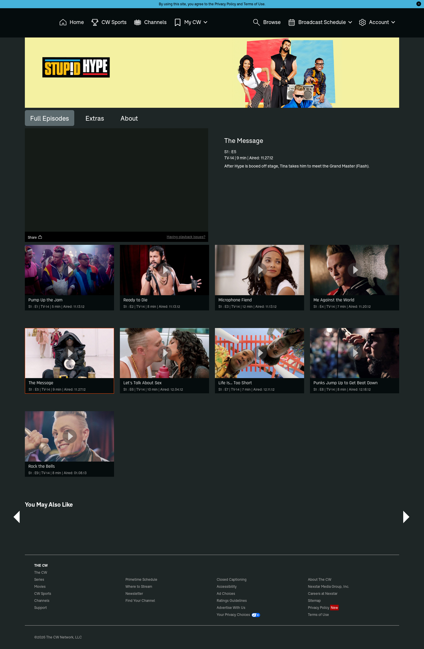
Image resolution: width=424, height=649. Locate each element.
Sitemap (314, 600)
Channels (41, 600)
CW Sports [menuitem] (109, 22)
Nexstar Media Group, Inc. (328, 586)
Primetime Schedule (141, 579)
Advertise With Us (231, 607)
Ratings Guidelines (232, 600)
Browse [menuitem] (267, 22)
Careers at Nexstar (322, 593)
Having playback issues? (186, 237)
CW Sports (42, 593)
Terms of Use (254, 4)
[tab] (49, 118)
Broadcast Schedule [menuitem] (319, 22)
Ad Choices (226, 593)
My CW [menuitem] (190, 22)
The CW (37, 20)
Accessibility (227, 586)
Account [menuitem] (376, 22)
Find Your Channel (140, 600)
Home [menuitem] (71, 22)
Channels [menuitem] (150, 22)
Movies (40, 586)
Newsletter (134, 593)
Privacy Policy (225, 4)
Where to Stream (138, 586)
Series (39, 579)
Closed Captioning (232, 579)
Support (40, 607)
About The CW (319, 579)
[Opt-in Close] (418, 3)
